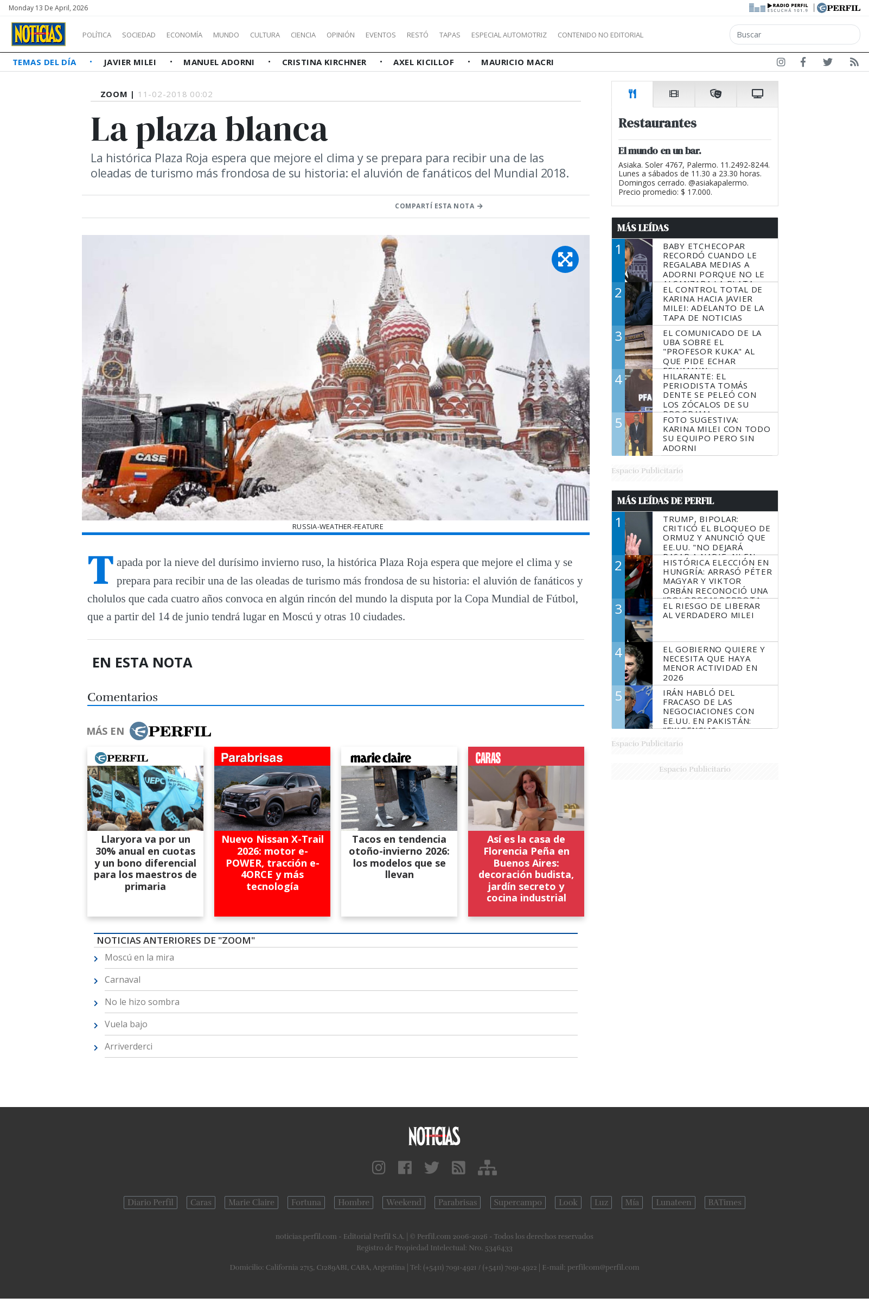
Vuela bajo (126, 1024)
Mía (632, 1202)
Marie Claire (251, 1202)
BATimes (725, 1202)
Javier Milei (131, 61)
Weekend (403, 1202)
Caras (201, 1202)
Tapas (511, 34)
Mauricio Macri (517, 61)
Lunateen (673, 1202)
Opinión (385, 34)
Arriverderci (128, 1046)
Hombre (353, 1202)
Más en (148, 731)
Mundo (251, 34)
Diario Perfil (150, 1202)
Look (568, 1202)
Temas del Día (45, 61)
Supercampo (518, 1202)
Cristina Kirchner (325, 61)
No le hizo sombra (142, 1002)
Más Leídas (643, 227)
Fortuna (306, 1202)
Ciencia (340, 34)
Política (100, 34)
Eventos (432, 34)
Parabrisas (457, 1202)
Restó (475, 34)
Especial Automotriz (581, 34)
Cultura (296, 34)
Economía (203, 34)
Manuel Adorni (220, 61)
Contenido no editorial (693, 34)
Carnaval (122, 979)
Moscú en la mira (139, 957)
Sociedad (150, 34)
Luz (601, 1202)
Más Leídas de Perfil (665, 500)
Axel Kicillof (424, 61)
